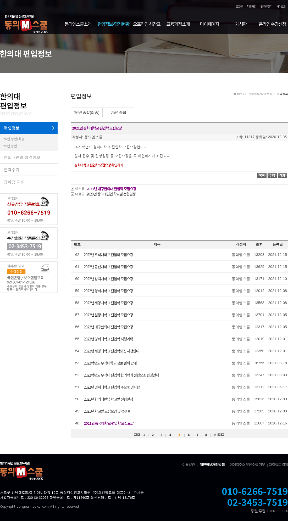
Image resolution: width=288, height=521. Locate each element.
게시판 (241, 23)
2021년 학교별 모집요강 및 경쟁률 (107, 411)
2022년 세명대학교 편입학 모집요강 (108, 302)
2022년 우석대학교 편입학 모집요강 (108, 254)
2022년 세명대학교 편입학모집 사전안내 (111, 351)
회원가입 (251, 6)
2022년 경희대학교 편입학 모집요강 (108, 290)
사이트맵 (281, 6)
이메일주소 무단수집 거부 (247, 464)
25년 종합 (10, 145)
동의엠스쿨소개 (78, 23)
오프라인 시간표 (146, 23)
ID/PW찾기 (266, 6)
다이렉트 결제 (278, 464)
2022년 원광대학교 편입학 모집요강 (108, 314)
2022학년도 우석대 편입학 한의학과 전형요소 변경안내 (121, 375)
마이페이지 (209, 23)
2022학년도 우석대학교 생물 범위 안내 (110, 363)
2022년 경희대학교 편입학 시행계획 (108, 338)
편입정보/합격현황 (113, 23)
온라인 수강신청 (272, 23)
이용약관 (188, 464)
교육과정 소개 (178, 23)
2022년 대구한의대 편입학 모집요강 (108, 326)
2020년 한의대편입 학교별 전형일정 (111, 194)
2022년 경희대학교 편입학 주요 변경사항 (112, 387)
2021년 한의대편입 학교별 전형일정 (108, 399)
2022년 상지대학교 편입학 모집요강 (108, 278)
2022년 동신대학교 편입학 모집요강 (108, 266)
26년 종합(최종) (14, 138)
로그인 (238, 6)
